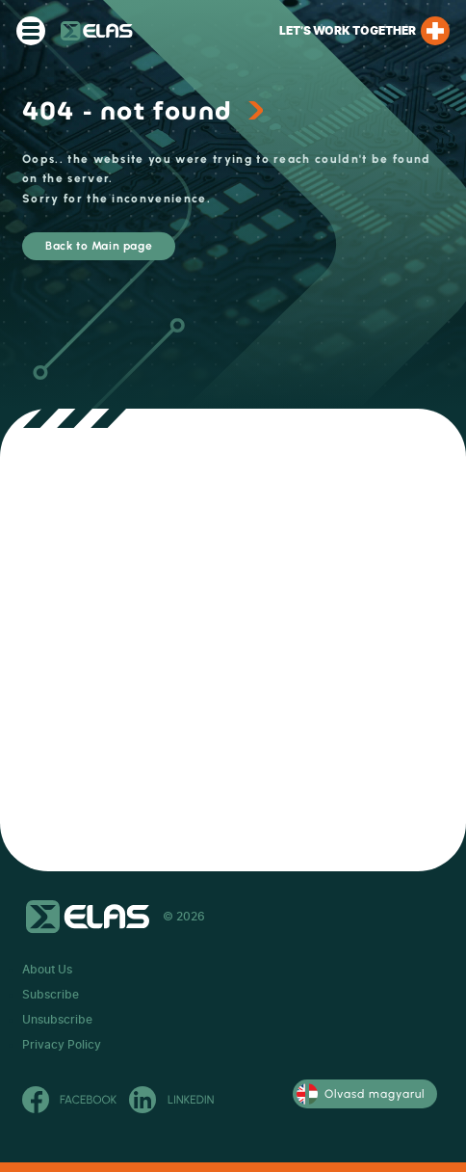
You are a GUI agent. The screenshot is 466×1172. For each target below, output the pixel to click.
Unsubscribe (57, 1020)
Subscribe (50, 994)
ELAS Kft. (97, 30)
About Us (47, 969)
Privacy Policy (61, 1045)
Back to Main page (98, 246)
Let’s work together (364, 30)
